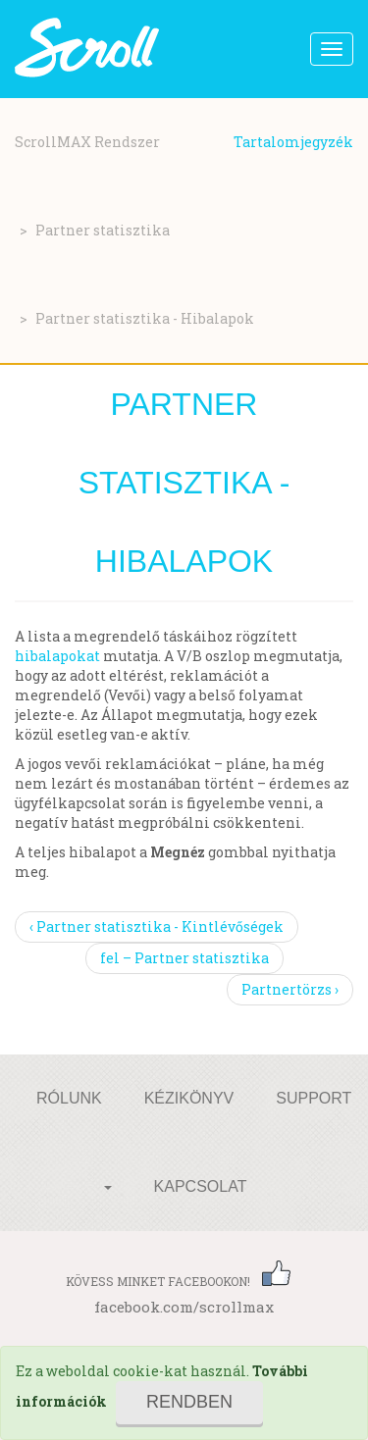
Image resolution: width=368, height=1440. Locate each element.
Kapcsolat (200, 1186)
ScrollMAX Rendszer (87, 141)
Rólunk (69, 1098)
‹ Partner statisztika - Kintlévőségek (156, 926)
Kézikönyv (189, 1098)
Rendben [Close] (189, 1402)
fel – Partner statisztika (184, 958)
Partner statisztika (102, 230)
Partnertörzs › (290, 989)
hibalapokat (57, 655)
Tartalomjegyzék (293, 141)
